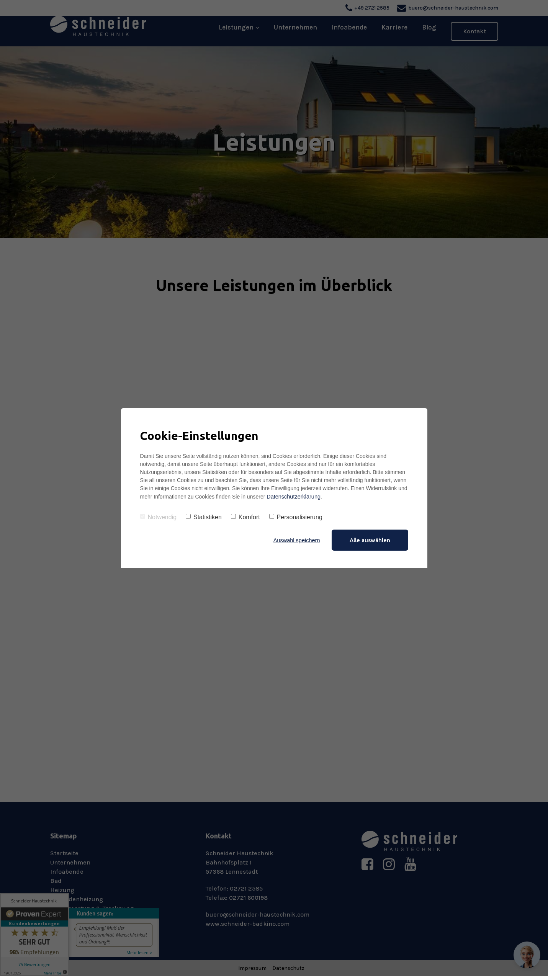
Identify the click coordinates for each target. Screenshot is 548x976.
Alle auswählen (370, 539)
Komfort (245, 516)
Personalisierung (295, 516)
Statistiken (204, 516)
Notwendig (158, 516)
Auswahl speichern (296, 539)
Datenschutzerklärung (293, 496)
